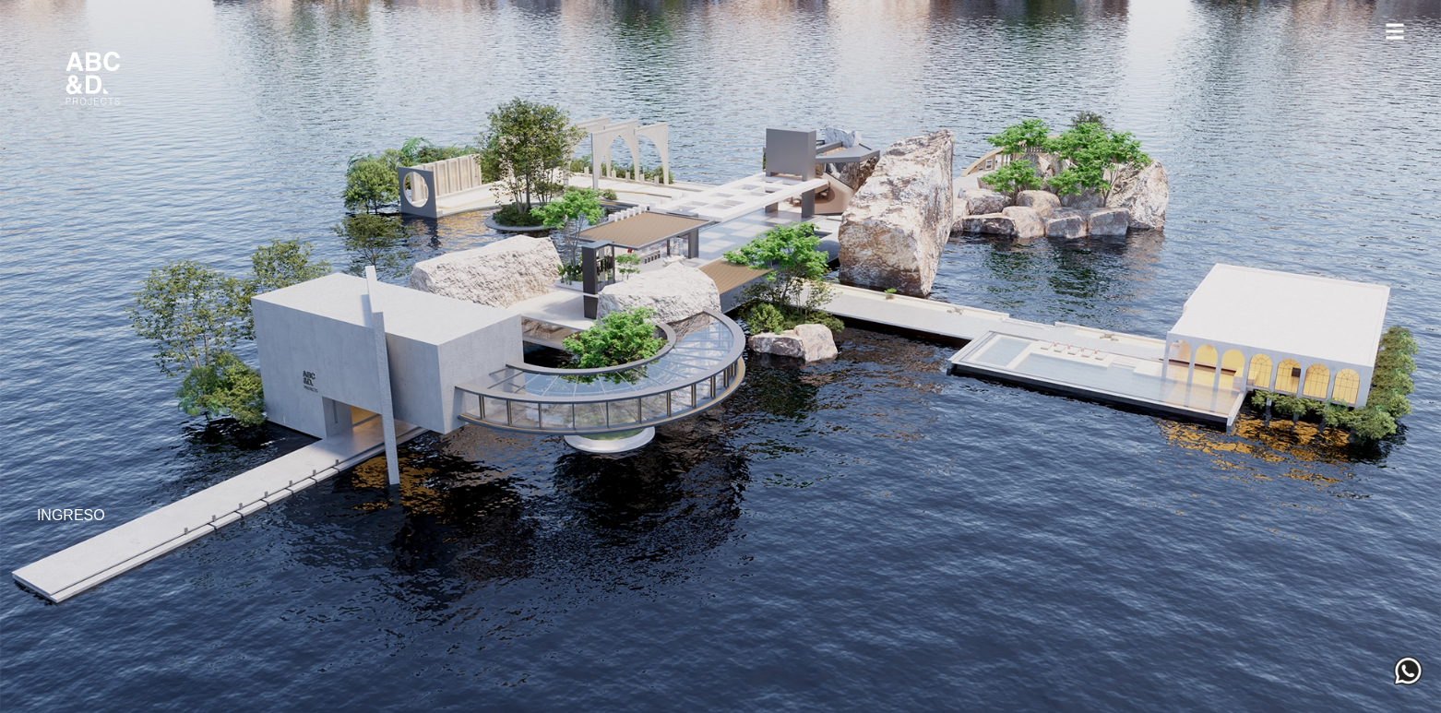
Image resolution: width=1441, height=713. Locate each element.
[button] (1394, 33)
